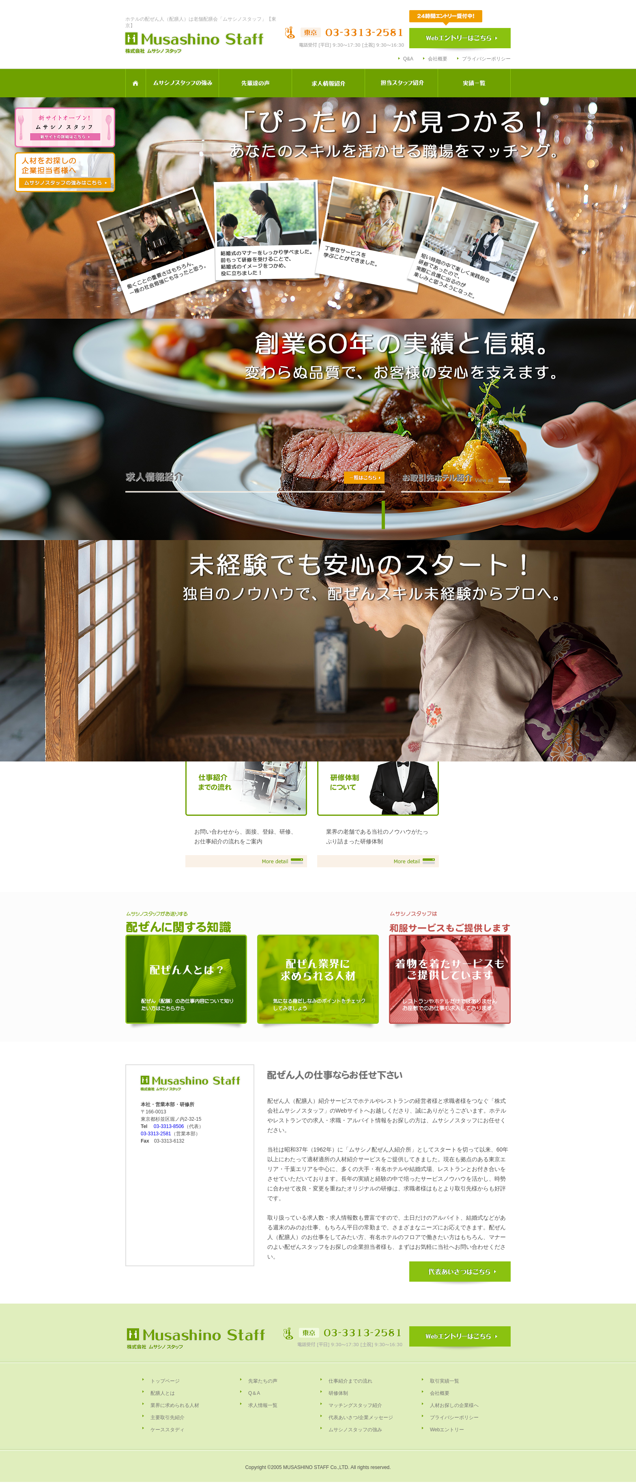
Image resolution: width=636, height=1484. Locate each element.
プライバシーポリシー (486, 59)
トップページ (165, 1381)
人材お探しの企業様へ (454, 1405)
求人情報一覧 (262, 1405)
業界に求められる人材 (174, 1405)
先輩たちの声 (262, 1381)
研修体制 (338, 1393)
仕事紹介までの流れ (350, 1381)
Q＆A (254, 1393)
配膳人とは (162, 1393)
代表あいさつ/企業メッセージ (361, 1417)
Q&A (408, 59)
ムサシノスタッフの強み (355, 1430)
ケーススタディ (167, 1430)
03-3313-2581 (156, 1134)
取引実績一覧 (444, 1381)
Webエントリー (447, 1430)
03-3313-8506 (169, 1126)
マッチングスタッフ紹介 (355, 1405)
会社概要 (437, 59)
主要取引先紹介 (167, 1417)
